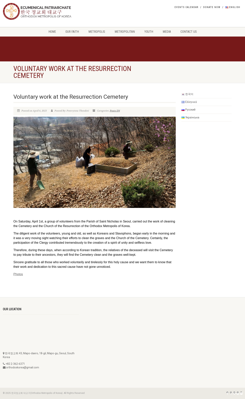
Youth (148, 31)
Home (52, 31)
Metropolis (96, 31)
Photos (18, 274)
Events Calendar (186, 7)
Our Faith (72, 31)
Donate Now (211, 7)
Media (167, 31)
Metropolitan (125, 31)
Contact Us (188, 31)
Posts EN (115, 110)
